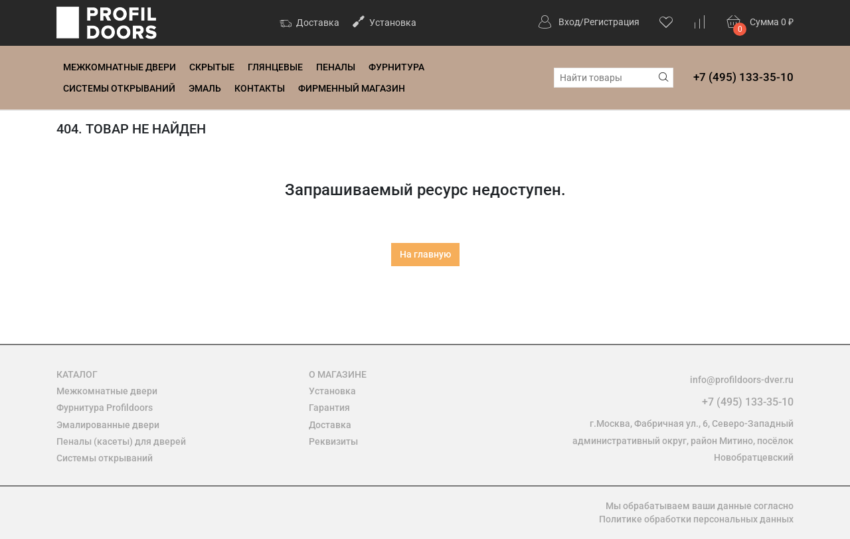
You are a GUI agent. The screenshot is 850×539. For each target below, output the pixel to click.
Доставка (309, 24)
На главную (425, 254)
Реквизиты (333, 441)
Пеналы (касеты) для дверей (121, 441)
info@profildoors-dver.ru (742, 379)
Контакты (259, 88)
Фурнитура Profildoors (104, 407)
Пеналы (335, 67)
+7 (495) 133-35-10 (743, 77)
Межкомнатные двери (119, 67)
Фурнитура (396, 67)
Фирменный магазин (351, 88)
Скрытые (211, 67)
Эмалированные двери (107, 425)
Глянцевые (275, 67)
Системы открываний (119, 88)
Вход (569, 22)
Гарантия (329, 407)
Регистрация (611, 22)
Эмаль (205, 88)
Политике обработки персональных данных (696, 519)
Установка (384, 21)
